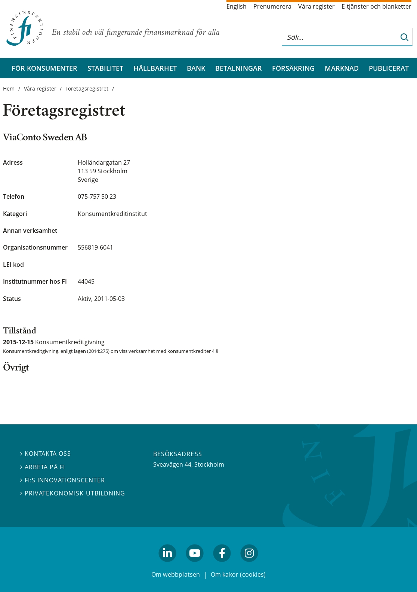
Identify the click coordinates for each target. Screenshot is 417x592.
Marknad (342, 68)
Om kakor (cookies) (238, 575)
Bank (196, 68)
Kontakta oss (45, 454)
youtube (195, 565)
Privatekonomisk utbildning (72, 493)
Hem (9, 88)
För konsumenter (44, 68)
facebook (222, 565)
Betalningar (238, 68)
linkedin (167, 565)
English (236, 6)
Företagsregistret (86, 88)
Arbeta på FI (42, 467)
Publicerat (389, 68)
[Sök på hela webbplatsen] (339, 37)
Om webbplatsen (175, 575)
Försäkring (293, 68)
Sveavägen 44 (172, 464)
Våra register (316, 6)
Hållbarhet (155, 68)
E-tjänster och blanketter (376, 6)
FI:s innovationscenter (62, 480)
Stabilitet (105, 68)
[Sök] (404, 37)
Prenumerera (272, 6)
